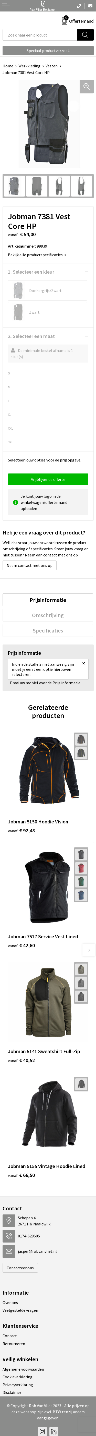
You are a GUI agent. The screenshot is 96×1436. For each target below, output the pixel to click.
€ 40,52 (21, 1060)
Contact (10, 1335)
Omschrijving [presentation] (48, 615)
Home (8, 65)
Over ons (10, 1302)
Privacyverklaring (18, 1384)
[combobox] (40, 35)
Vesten (52, 65)
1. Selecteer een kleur (31, 272)
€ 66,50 (21, 1175)
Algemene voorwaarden (23, 1369)
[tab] (48, 599)
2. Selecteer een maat (31, 336)
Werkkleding (29, 65)
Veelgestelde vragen (20, 1310)
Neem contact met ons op (29, 565)
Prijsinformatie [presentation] (48, 599)
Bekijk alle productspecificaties (37, 254)
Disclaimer (12, 1392)
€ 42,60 (21, 945)
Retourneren (14, 1343)
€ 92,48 (21, 830)
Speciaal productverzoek (48, 50)
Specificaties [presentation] (48, 630)
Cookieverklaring (18, 1376)
